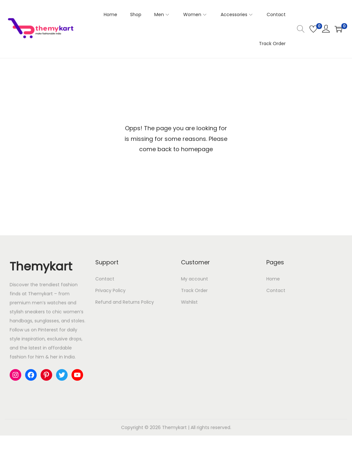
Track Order (194, 290)
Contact (104, 279)
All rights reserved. (211, 427)
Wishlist (189, 302)
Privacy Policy (110, 290)
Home (273, 279)
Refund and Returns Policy (124, 302)
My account (194, 279)
